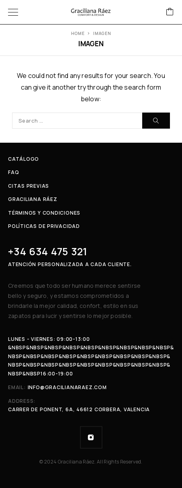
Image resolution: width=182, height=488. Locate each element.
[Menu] (13, 12)
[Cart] (170, 12)
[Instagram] (91, 437)
